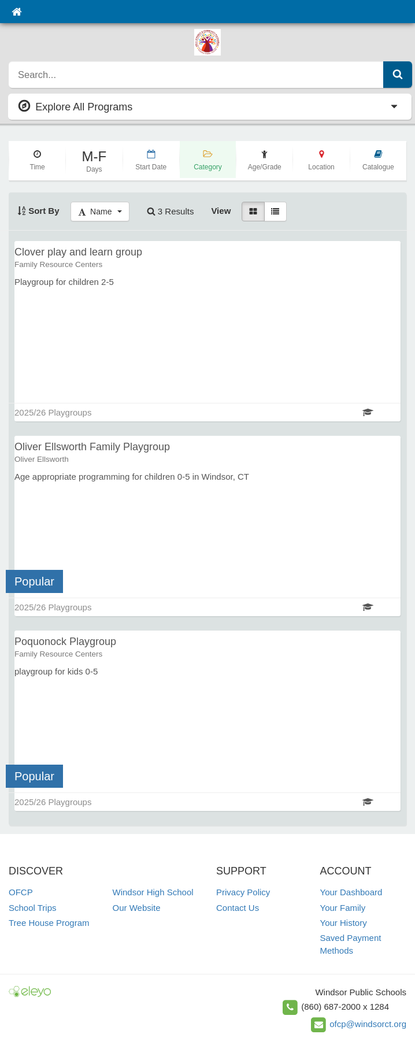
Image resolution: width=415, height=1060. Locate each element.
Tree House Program (49, 923)
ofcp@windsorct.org (367, 1024)
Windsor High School (153, 892)
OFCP (21, 892)
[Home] (16, 11)
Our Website (137, 908)
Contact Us (237, 908)
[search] (196, 74)
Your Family (343, 908)
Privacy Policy (243, 892)
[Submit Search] (397, 74)
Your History (343, 923)
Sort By (38, 211)
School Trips (33, 908)
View (221, 211)
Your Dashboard (351, 892)
